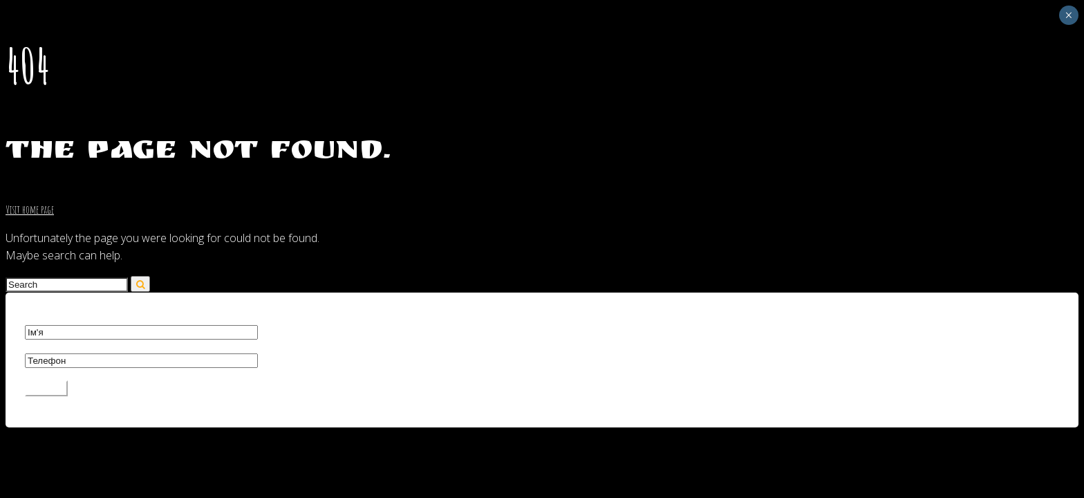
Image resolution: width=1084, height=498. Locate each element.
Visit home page (30, 209)
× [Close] (1068, 15)
